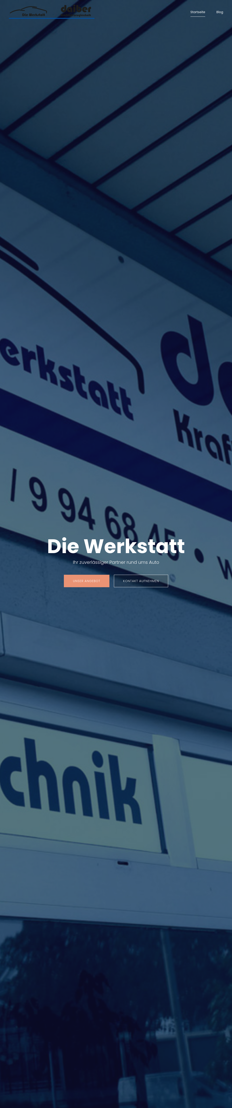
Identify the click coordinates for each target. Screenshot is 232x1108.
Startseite (197, 12)
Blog (219, 12)
